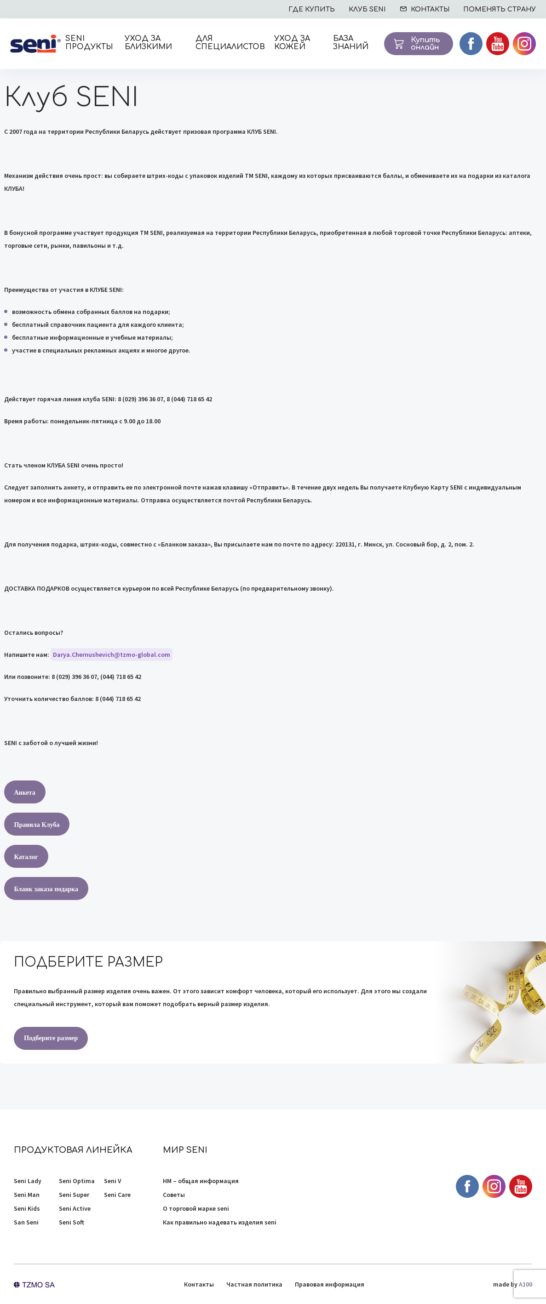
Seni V (112, 1181)
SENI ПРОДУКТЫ (89, 42)
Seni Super (74, 1194)
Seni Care (117, 1194)
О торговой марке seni (196, 1208)
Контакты (199, 1284)
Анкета (24, 792)
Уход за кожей (292, 42)
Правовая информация (329, 1284)
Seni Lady (27, 1181)
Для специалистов (230, 42)
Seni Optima (77, 1181)
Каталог (26, 857)
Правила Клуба (37, 824)
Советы (174, 1194)
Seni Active (75, 1208)
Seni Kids (27, 1208)
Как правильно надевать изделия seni (219, 1222)
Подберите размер (50, 1038)
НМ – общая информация (201, 1181)
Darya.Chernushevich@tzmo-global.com (111, 654)
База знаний (350, 42)
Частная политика (254, 1284)
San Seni (26, 1222)
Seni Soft (71, 1222)
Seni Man (27, 1194)
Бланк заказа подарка (46, 889)
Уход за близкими (148, 42)
